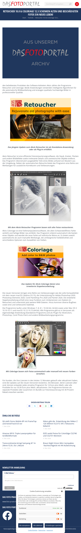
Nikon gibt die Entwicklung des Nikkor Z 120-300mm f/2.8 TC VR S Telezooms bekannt (60, 423)
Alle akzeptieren (24, 525)
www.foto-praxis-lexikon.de (12, 501)
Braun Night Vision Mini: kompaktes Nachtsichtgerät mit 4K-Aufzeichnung (59, 444)
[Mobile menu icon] (77, 4)
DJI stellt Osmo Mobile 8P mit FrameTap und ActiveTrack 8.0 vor (19, 422)
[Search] (59, 4)
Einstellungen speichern (54, 525)
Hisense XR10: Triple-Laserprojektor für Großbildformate (19, 434)
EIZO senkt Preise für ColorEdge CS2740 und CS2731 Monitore (60, 434)
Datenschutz (42, 530)
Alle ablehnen (37, 525)
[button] (62, 491)
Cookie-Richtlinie (32, 530)
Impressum (50, 530)
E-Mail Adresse (9, 472)
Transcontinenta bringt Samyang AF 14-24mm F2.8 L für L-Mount (19, 444)
